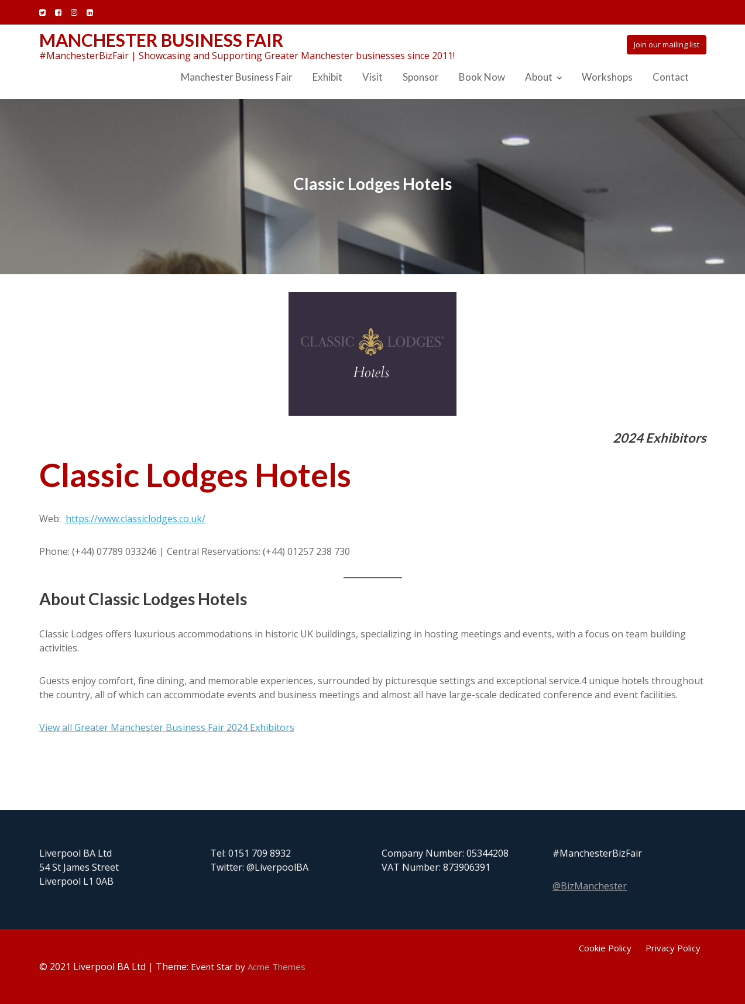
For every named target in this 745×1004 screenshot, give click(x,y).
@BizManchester (590, 885)
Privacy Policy (673, 948)
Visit (372, 77)
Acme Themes (276, 966)
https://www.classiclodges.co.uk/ (135, 518)
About (538, 77)
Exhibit (327, 77)
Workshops (607, 77)
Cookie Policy (605, 948)
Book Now (482, 77)
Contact (671, 77)
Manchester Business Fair (161, 39)
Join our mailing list (666, 44)
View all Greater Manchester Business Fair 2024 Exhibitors (166, 727)
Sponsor (421, 77)
